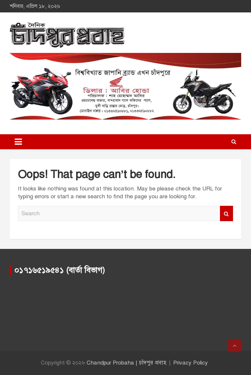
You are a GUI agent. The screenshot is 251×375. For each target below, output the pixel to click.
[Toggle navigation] (18, 141)
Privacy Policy (190, 362)
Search (226, 213)
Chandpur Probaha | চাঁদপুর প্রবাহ (126, 362)
